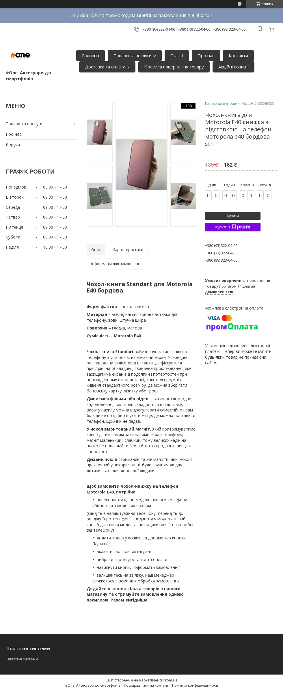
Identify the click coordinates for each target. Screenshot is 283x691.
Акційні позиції (233, 67)
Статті (176, 55)
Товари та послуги (132, 55)
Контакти (238, 55)
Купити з (232, 227)
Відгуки (13, 145)
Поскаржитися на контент (146, 685)
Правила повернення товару (174, 67)
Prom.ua (170, 680)
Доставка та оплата (105, 67)
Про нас (206, 55)
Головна (90, 55)
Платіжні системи (22, 659)
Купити (233, 216)
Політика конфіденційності (195, 685)
